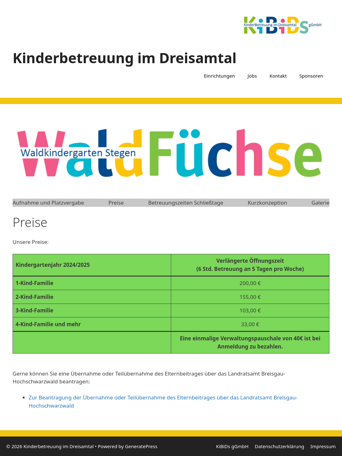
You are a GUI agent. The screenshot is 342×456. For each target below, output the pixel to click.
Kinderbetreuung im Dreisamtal (125, 57)
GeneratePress (141, 446)
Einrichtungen (219, 76)
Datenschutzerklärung (279, 446)
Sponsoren (311, 76)
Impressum (323, 446)
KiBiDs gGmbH (232, 446)
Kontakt (278, 76)
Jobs (252, 76)
